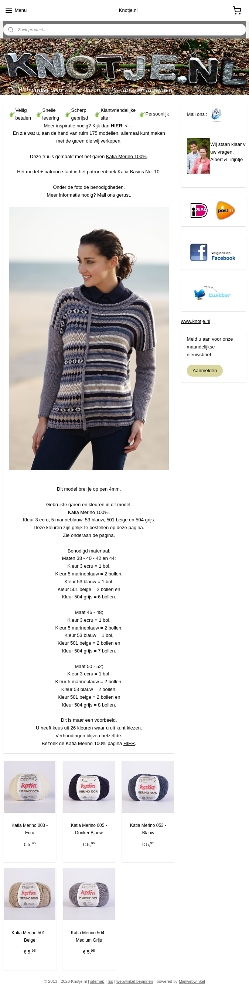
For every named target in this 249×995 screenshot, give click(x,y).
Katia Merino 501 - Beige (29, 937)
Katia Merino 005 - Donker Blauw (89, 829)
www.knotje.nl (195, 321)
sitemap (97, 981)
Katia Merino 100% (126, 156)
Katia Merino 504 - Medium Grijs (89, 937)
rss (110, 981)
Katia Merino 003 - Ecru (29, 829)
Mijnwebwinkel (192, 981)
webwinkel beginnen (134, 981)
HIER (116, 125)
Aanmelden (205, 370)
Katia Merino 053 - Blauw (148, 829)
